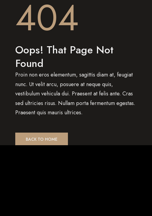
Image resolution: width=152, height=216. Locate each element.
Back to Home (41, 139)
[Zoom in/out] (52, 152)
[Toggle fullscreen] (37, 152)
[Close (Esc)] (7, 152)
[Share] (22, 152)
